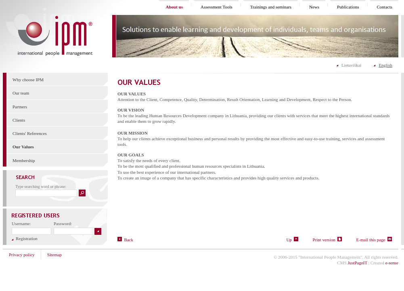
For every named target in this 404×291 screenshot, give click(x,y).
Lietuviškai (351, 65)
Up (292, 239)
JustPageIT (357, 262)
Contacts (385, 6)
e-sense (391, 262)
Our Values (23, 146)
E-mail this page (374, 239)
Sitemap (54, 254)
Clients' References (30, 133)
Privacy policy (22, 254)
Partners (20, 106)
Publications (348, 6)
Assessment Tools (216, 6)
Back (125, 239)
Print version (327, 239)
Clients (19, 120)
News (314, 6)
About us (174, 6)
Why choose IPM (28, 79)
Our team (21, 93)
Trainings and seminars (270, 6)
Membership (24, 160)
